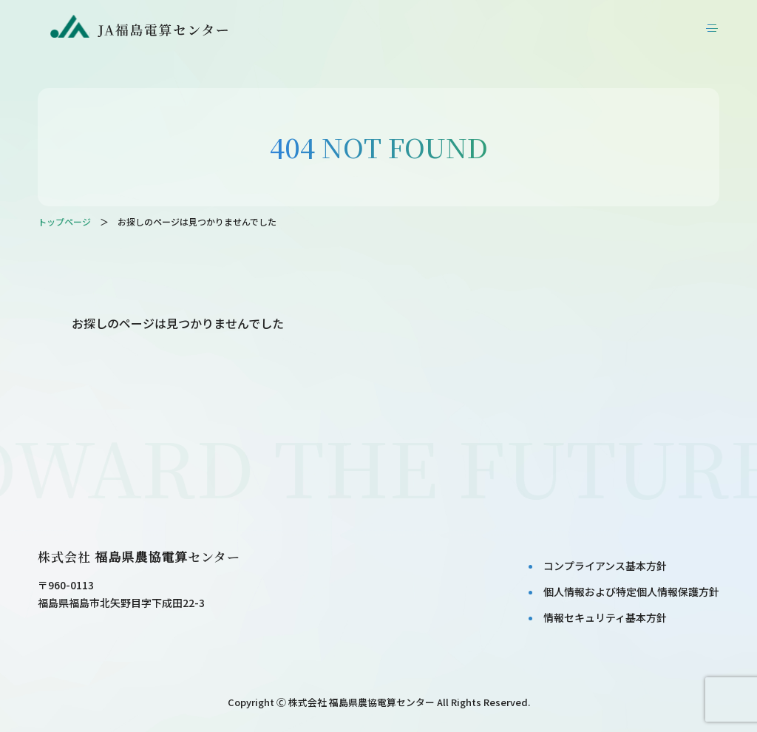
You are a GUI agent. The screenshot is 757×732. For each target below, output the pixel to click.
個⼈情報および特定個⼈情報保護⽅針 (631, 591)
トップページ (64, 221)
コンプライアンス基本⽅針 (605, 565)
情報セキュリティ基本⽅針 (605, 617)
